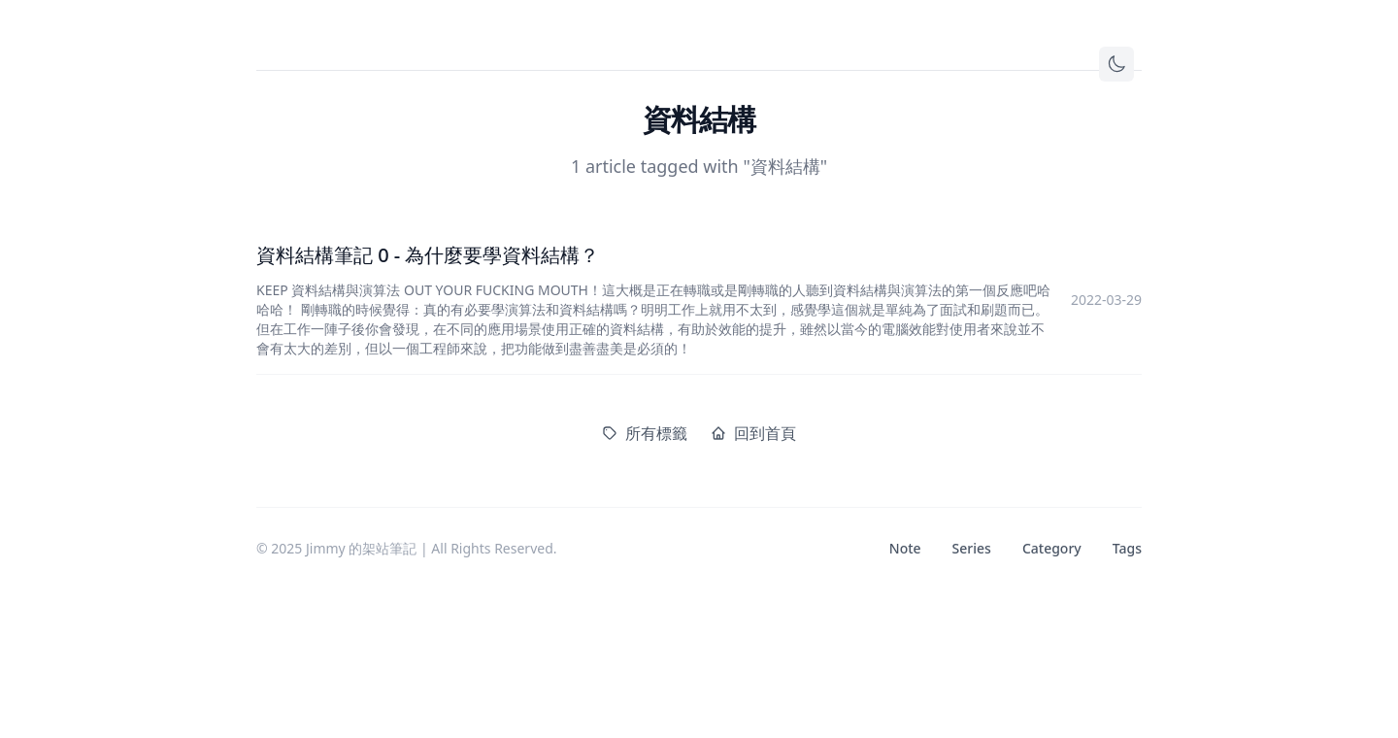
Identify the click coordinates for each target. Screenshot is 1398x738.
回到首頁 (753, 433)
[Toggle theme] (1116, 64)
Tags (1127, 548)
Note (905, 548)
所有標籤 (644, 433)
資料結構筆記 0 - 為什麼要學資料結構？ (427, 255)
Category (1052, 548)
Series (971, 548)
